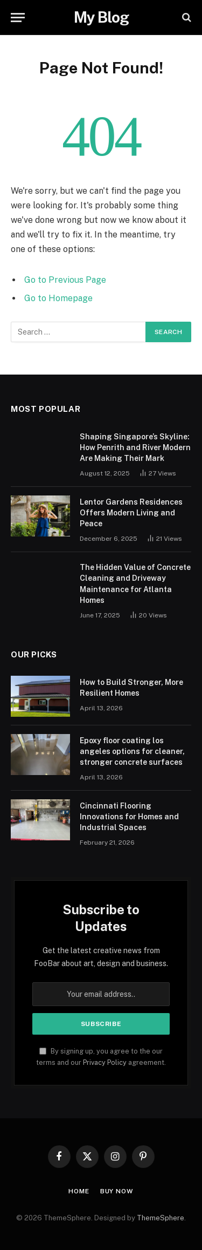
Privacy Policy (105, 1062)
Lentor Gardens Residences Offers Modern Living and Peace (131, 513)
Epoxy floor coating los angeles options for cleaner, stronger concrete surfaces (132, 751)
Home (78, 1191)
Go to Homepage (58, 298)
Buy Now (117, 1191)
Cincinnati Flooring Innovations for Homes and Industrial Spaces (129, 816)
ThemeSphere (160, 1218)
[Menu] (18, 17)
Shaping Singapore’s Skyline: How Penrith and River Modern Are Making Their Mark (135, 447)
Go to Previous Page (65, 280)
